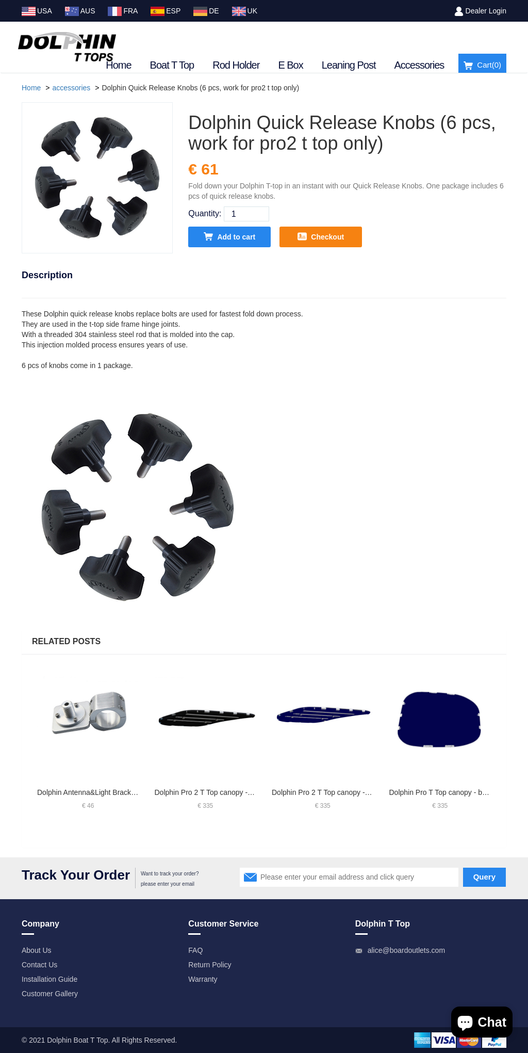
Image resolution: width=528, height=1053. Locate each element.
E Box (290, 65)
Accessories (419, 65)
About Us (37, 950)
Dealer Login (486, 11)
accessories (71, 88)
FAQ (195, 950)
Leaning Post (349, 65)
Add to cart (229, 236)
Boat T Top (172, 65)
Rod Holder (235, 65)
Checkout (321, 236)
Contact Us (39, 965)
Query (484, 876)
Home (118, 65)
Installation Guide (49, 979)
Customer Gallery (50, 994)
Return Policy (209, 965)
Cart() (482, 65)
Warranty (202, 979)
